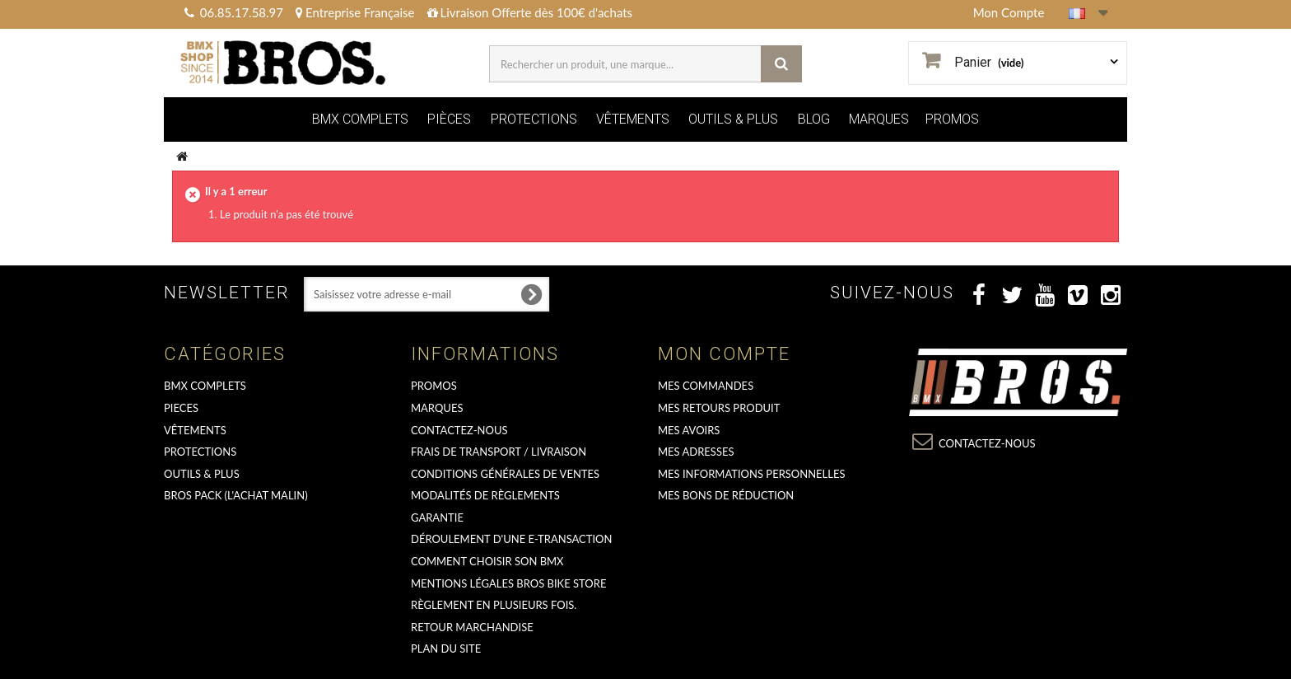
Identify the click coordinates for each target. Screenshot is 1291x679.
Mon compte (724, 354)
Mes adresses (696, 451)
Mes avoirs (689, 430)
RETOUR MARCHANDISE (472, 627)
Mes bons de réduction (726, 495)
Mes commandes (705, 385)
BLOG (814, 119)
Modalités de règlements (485, 495)
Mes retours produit (719, 407)
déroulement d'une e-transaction (511, 539)
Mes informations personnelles (752, 473)
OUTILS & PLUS (733, 119)
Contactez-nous (459, 430)
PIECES (181, 407)
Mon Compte (1009, 12)
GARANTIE (437, 517)
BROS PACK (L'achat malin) (236, 495)
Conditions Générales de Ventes (505, 473)
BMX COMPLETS (360, 119)
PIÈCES (449, 119)
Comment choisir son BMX (487, 561)
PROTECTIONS (534, 119)
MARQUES (879, 119)
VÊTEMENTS (632, 119)
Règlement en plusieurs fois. (493, 604)
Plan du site (446, 648)
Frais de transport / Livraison (498, 451)
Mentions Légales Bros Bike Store (508, 583)
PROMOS (952, 119)
